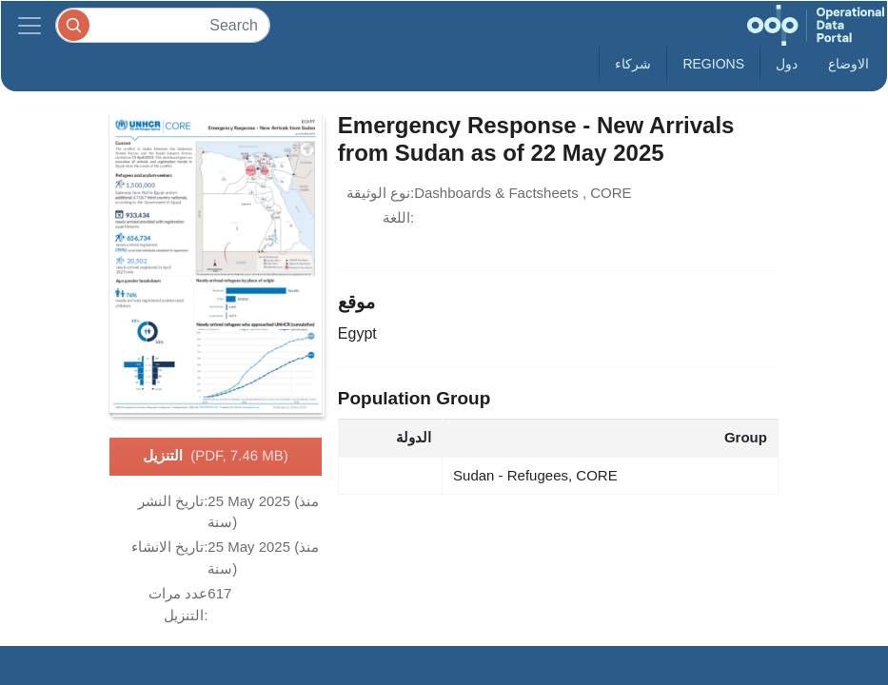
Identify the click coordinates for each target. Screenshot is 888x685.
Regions (713, 63)
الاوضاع (848, 63)
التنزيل (215, 456)
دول (787, 63)
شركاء (633, 63)
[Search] (162, 25)
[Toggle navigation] (29, 25)
